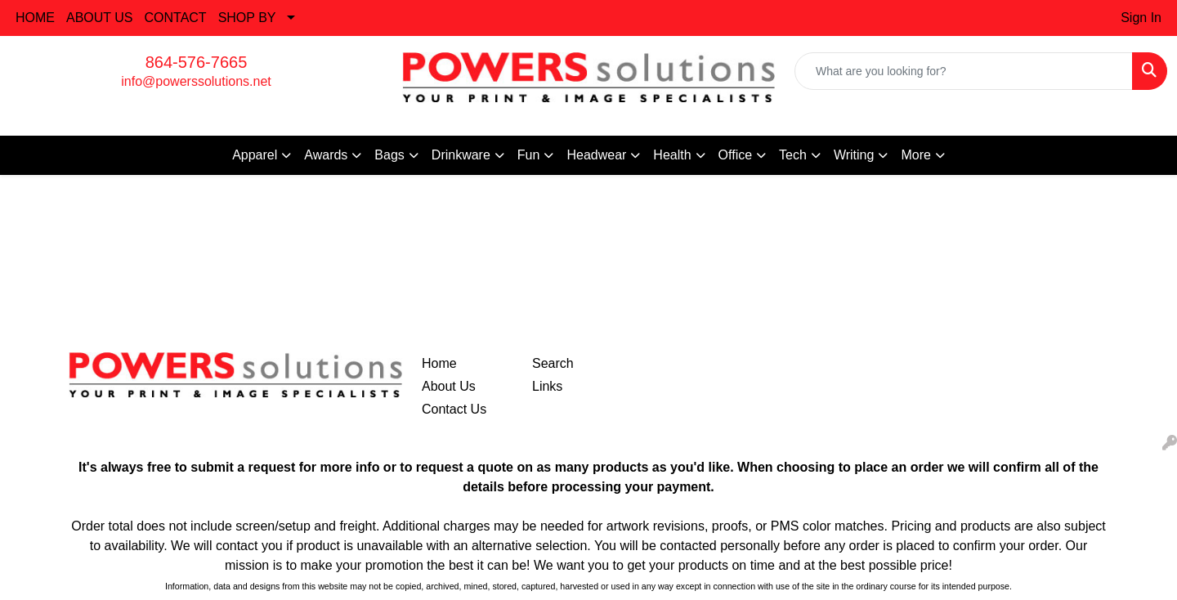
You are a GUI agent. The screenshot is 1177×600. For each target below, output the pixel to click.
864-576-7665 (196, 62)
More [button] (915, 155)
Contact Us (454, 409)
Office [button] (735, 155)
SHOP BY (247, 18)
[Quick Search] (963, 71)
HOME (35, 18)
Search (553, 363)
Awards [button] (325, 155)
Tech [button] (793, 155)
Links (547, 386)
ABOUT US (99, 18)
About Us (449, 386)
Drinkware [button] (461, 155)
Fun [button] (528, 155)
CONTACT (176, 18)
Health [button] (672, 155)
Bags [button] (389, 155)
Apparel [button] (254, 155)
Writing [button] (854, 155)
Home (439, 363)
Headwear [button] (596, 155)
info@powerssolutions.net (196, 81)
